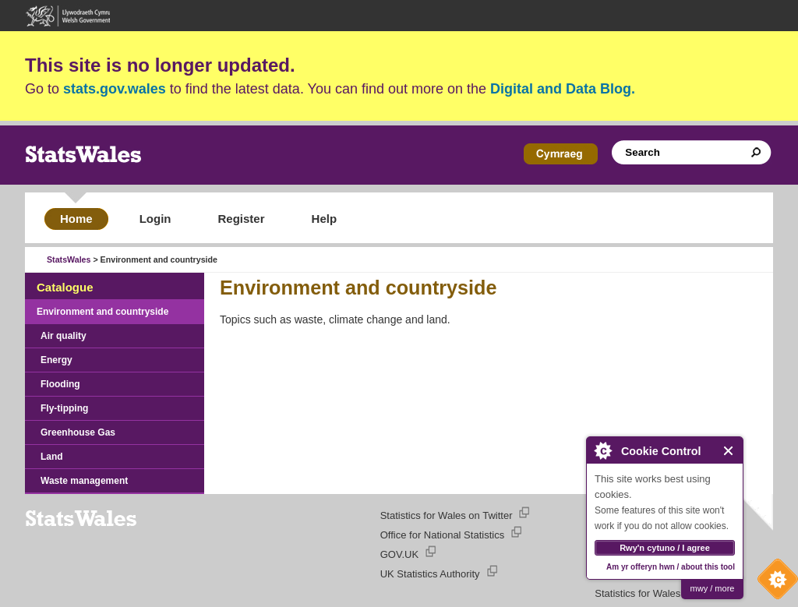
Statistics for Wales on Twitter (446, 515)
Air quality (64, 335)
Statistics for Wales (637, 593)
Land (52, 456)
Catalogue (65, 287)
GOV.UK (399, 554)
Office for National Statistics (442, 535)
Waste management (84, 480)
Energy (56, 360)
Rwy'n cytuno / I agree (665, 547)
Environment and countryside (102, 311)
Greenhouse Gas (78, 432)
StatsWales (68, 259)
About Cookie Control (602, 450)
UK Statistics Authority (430, 574)
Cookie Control (774, 583)
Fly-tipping (64, 408)
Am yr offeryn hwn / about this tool (670, 567)
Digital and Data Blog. (562, 89)
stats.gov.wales (114, 89)
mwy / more (712, 588)
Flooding (60, 384)
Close (729, 451)
